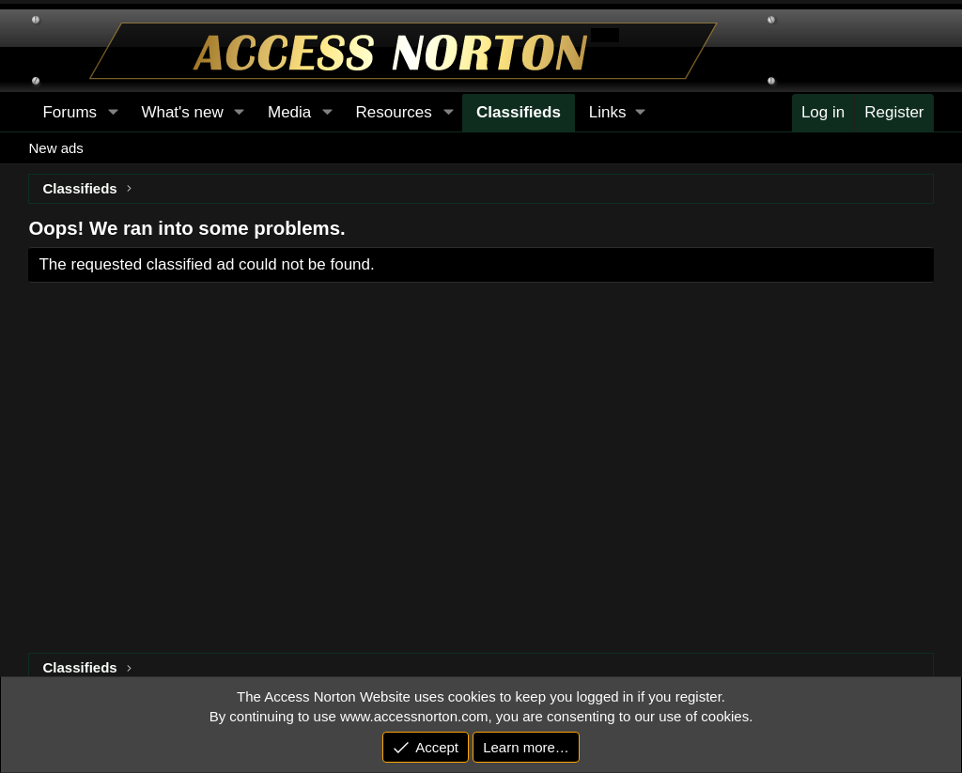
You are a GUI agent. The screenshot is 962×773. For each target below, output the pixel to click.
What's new (182, 112)
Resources (394, 112)
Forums (69, 112)
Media (289, 112)
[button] (617, 112)
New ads (55, 148)
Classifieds (518, 112)
